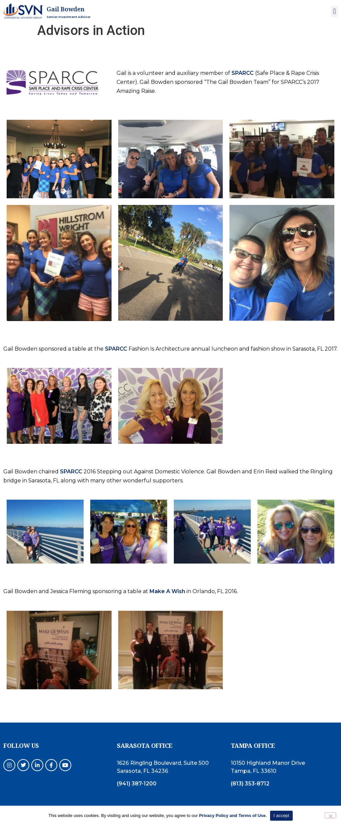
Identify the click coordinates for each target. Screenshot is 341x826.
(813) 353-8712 (250, 783)
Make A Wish (167, 591)
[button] (334, 11)
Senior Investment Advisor (69, 17)
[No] (330, 815)
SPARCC (242, 73)
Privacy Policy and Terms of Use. (233, 815)
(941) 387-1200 (137, 783)
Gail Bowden (66, 9)
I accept (281, 815)
